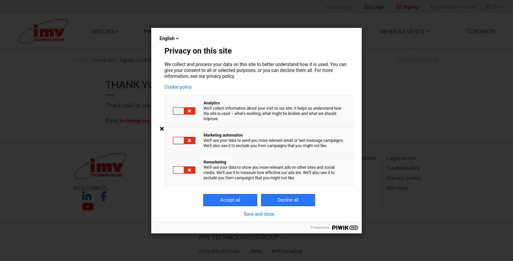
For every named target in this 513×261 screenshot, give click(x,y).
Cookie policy (178, 87)
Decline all (288, 200)
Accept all (230, 200)
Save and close (259, 214)
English (169, 38)
